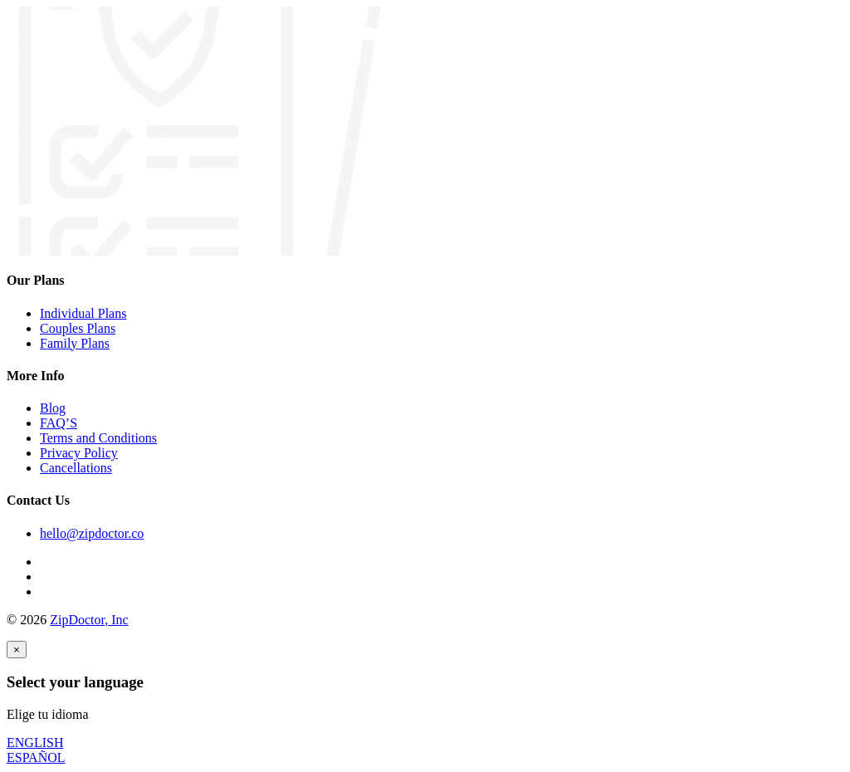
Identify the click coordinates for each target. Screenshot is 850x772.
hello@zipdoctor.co (92, 533)
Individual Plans (83, 313)
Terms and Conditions (98, 438)
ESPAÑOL (36, 757)
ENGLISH (35, 742)
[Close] (17, 649)
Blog (53, 408)
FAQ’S (58, 423)
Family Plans (75, 343)
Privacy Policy (79, 453)
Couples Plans (77, 328)
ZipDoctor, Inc (89, 620)
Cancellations (76, 468)
